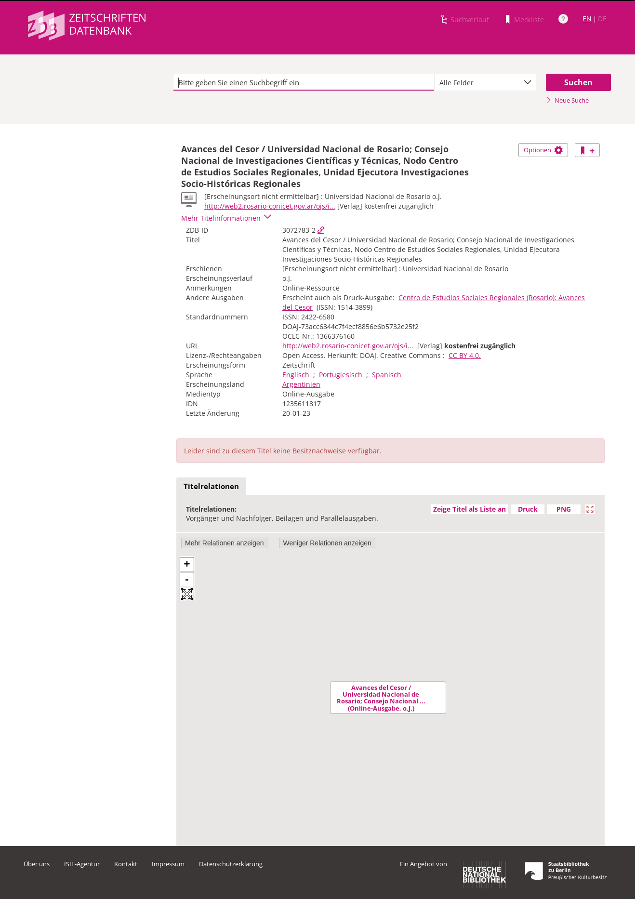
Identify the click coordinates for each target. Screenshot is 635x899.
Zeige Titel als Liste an (469, 509)
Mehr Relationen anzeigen (224, 543)
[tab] (211, 486)
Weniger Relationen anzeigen (327, 543)
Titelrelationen (211, 486)
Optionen (543, 149)
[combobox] (485, 82)
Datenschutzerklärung (231, 863)
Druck (528, 509)
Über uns (37, 863)
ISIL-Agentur (82, 863)
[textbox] (304, 82)
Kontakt (125, 863)
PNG (563, 509)
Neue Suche (567, 100)
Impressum (168, 863)
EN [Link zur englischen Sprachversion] (587, 18)
